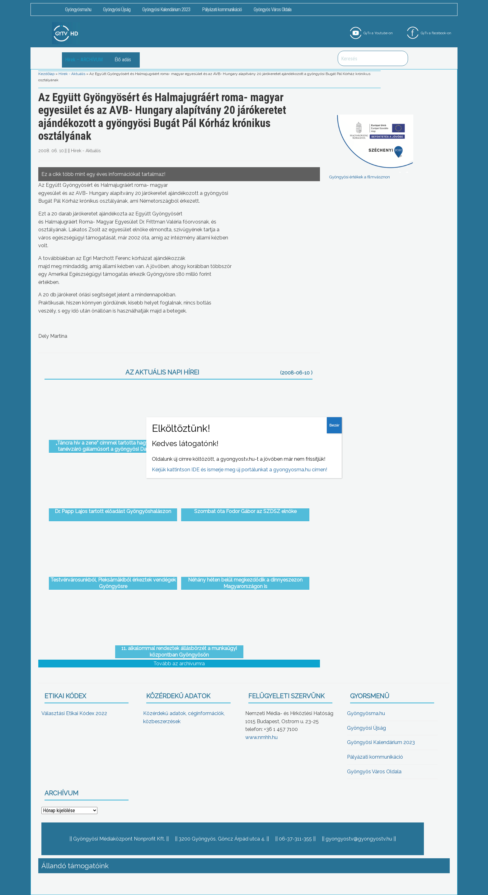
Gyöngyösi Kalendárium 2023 (166, 9)
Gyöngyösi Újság (116, 9)
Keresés (400, 58)
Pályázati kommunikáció (222, 9)
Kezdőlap (46, 74)
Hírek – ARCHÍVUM (84, 60)
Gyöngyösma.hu (78, 9)
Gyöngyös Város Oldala (272, 9)
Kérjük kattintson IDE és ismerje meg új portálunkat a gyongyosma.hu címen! (239, 470)
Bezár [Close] (334, 425)
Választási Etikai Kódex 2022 (74, 713)
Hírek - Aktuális (72, 74)
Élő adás (123, 60)
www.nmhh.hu (261, 737)
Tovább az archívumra (179, 664)
